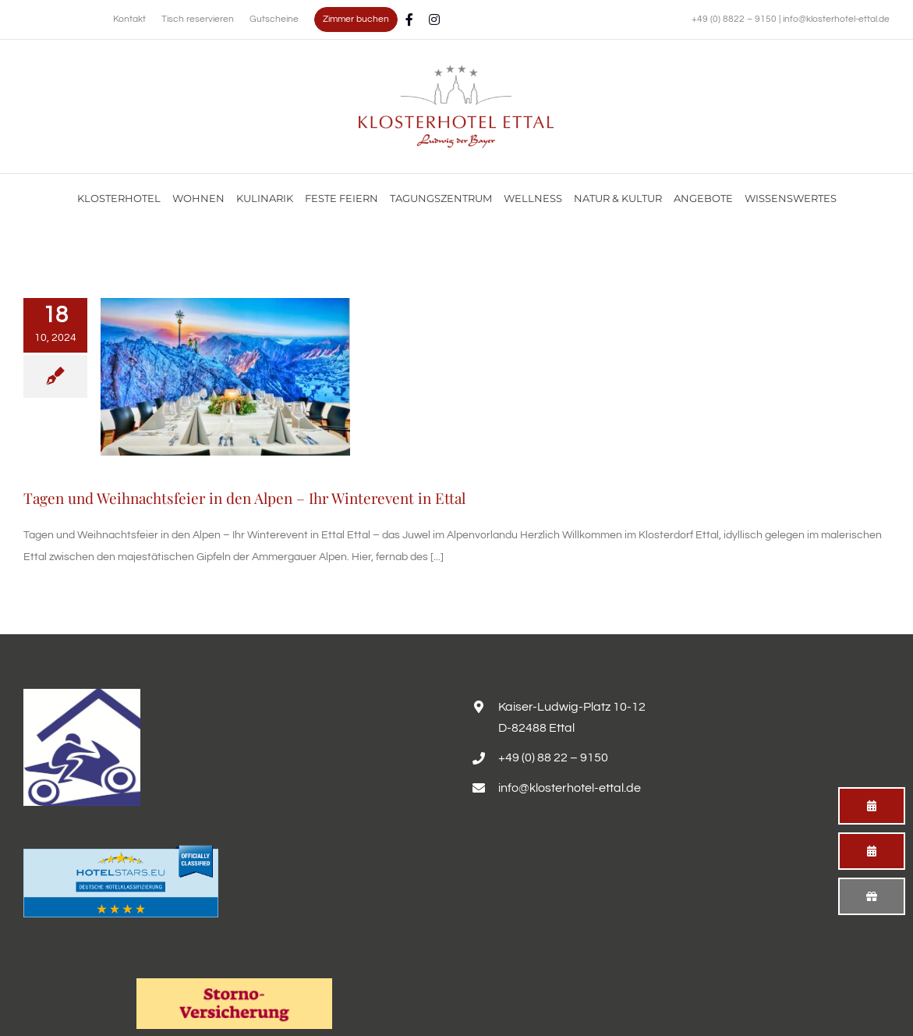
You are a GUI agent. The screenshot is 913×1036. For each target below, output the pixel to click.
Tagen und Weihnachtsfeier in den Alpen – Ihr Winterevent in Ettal (244, 498)
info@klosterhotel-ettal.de (836, 19)
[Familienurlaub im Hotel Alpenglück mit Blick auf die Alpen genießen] (456, 70)
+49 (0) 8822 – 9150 (735, 19)
